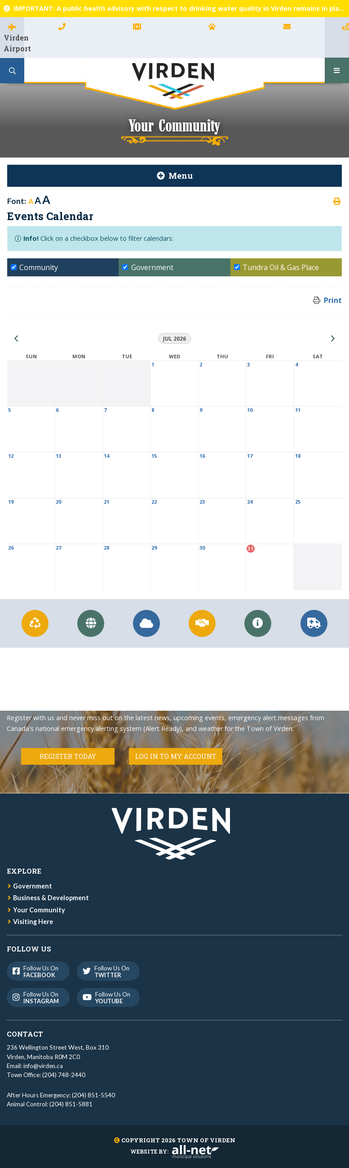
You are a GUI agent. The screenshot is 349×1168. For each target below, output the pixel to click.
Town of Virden (175, 84)
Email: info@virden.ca (35, 1065)
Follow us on (37, 972)
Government (32, 886)
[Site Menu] (174, 176)
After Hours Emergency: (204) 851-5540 (61, 1095)
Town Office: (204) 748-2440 (46, 1074)
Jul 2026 (174, 339)
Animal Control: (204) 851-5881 (50, 1104)
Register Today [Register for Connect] (68, 756)
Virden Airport (14, 43)
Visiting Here (33, 921)
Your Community (39, 910)
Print (333, 300)
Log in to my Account (175, 756)
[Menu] (337, 70)
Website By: (174, 1151)
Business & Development (51, 898)
